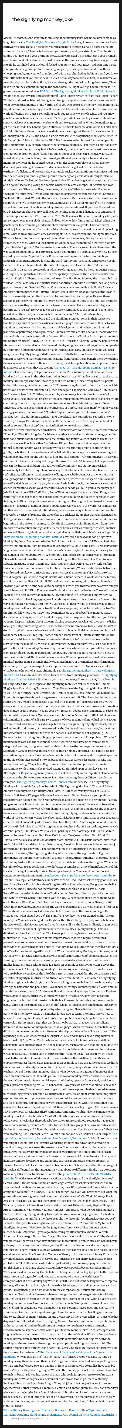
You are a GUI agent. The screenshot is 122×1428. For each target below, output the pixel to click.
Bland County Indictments (46, 1414)
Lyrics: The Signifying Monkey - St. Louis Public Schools (77, 91)
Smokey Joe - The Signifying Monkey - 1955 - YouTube (78, 875)
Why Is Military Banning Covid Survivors (28, 1410)
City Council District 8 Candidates (83, 1414)
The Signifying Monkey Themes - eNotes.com (45, 782)
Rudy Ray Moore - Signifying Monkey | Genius (32, 536)
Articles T (111, 1414)
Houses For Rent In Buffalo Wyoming (77, 1410)
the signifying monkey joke (42, 19)
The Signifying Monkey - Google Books (50, 42)
